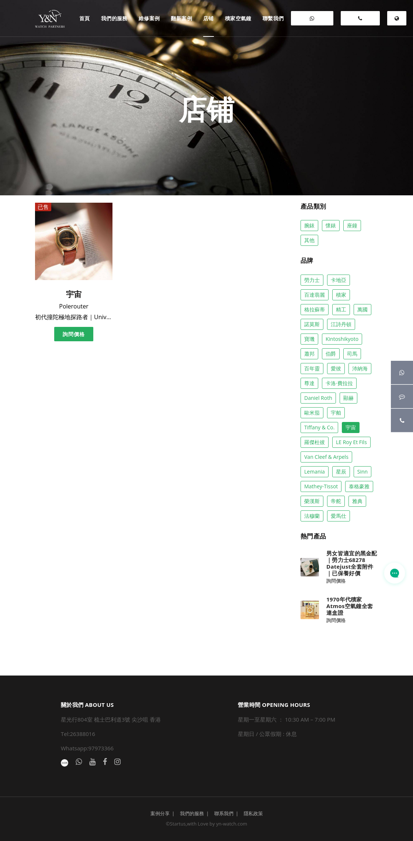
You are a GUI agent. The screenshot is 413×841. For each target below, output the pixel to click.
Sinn (362, 471)
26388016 (360, 20)
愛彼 (336, 368)
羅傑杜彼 (314, 442)
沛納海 (360, 368)
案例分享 (160, 813)
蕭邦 (309, 353)
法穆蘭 (312, 515)
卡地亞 (338, 279)
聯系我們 (223, 813)
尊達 (309, 383)
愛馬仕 (338, 515)
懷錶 (331, 225)
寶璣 (309, 338)
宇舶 (336, 412)
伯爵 (331, 353)
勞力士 (312, 279)
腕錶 (309, 225)
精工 (341, 309)
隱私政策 (253, 813)
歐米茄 (312, 412)
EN (396, 20)
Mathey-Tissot (321, 486)
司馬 (352, 353)
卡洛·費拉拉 (339, 383)
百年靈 (312, 368)
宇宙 (351, 427)
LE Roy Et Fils (351, 442)
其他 (309, 240)
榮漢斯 (312, 501)
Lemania (314, 471)
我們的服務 (192, 813)
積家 (341, 294)
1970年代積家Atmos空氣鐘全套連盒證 (349, 606)
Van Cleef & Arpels (326, 456)
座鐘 (352, 225)
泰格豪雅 (359, 486)
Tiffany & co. (319, 427)
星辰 (341, 471)
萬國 (362, 309)
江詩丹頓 (341, 324)
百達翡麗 (314, 294)
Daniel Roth (318, 397)
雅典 (357, 501)
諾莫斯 (312, 324)
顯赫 (348, 397)
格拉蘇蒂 (314, 309)
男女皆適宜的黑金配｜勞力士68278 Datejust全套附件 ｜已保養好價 (351, 563)
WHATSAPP (312, 20)
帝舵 (336, 501)
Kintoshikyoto (342, 338)
